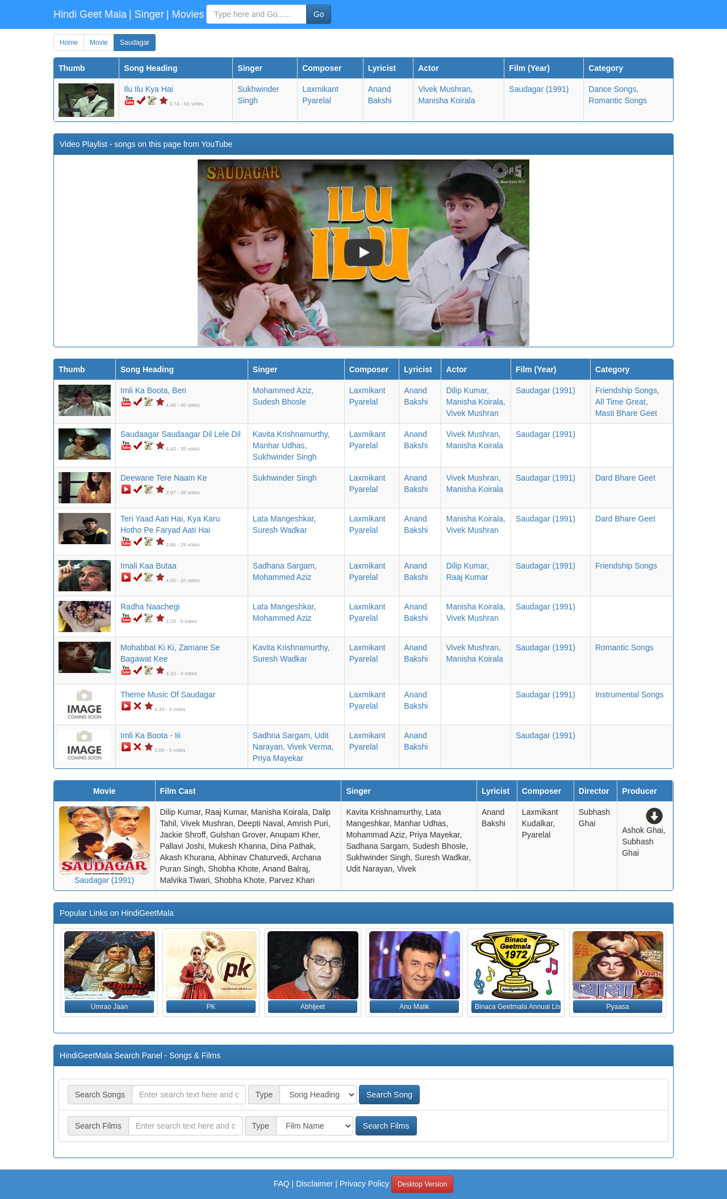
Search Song (389, 1094)
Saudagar (134, 43)
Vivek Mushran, (445, 89)
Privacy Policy (364, 1183)
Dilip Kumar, (467, 390)
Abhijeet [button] (312, 1007)
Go (319, 14)
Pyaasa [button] (617, 1007)
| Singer (146, 14)
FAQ (282, 1183)
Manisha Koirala (446, 100)
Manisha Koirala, (475, 401)
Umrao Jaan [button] (109, 1007)
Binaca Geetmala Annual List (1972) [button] (518, 1007)
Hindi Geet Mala (90, 14)
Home (69, 43)
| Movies (185, 14)
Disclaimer (314, 1183)
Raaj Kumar (467, 577)
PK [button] (210, 1007)
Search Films (386, 1125)
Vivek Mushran (472, 413)
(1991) (539, 89)
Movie (99, 43)
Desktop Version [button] (422, 1184)
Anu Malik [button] (414, 1007)
